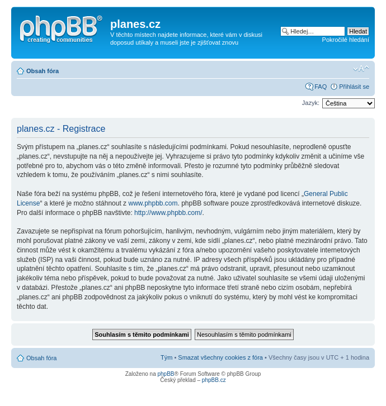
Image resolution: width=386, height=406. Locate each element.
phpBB (165, 374)
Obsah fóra (42, 71)
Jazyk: (310, 102)
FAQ (320, 86)
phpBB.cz (214, 380)
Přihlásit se (354, 86)
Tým (166, 357)
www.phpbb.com (152, 203)
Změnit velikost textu (361, 69)
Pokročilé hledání (345, 39)
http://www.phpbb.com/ (168, 213)
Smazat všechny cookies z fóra (220, 357)
